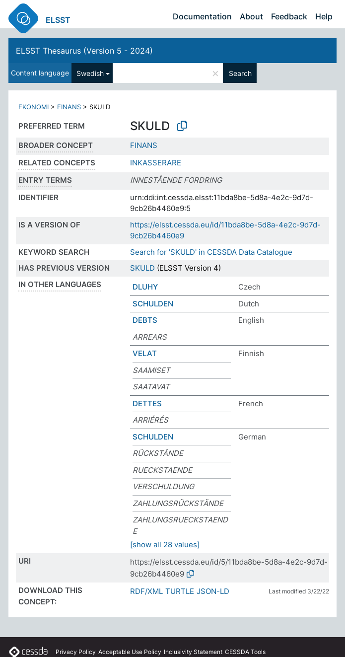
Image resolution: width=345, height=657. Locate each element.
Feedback (289, 16)
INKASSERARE (155, 162)
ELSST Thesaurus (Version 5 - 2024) (84, 51)
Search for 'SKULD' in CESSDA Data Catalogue (211, 252)
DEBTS (145, 320)
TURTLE (179, 591)
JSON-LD (213, 591)
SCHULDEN (153, 303)
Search (240, 73)
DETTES (147, 403)
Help (324, 16)
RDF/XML (146, 591)
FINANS (69, 107)
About (251, 16)
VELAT (145, 353)
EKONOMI (33, 107)
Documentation (202, 16)
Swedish (90, 73)
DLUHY (145, 287)
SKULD (142, 268)
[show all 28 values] (165, 544)
